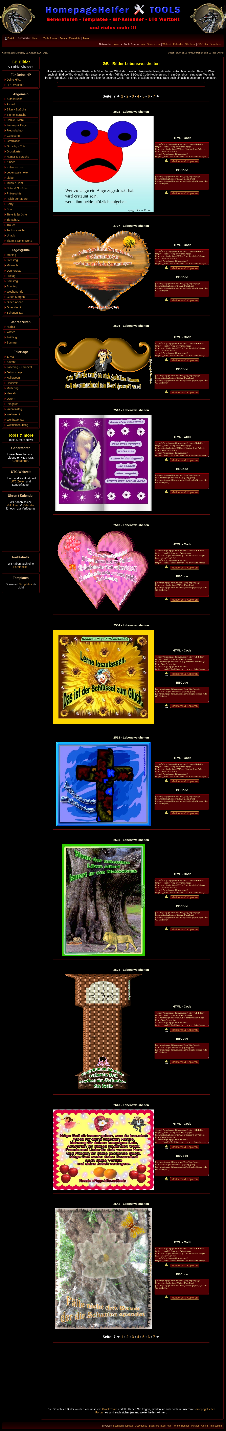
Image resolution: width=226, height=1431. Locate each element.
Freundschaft (15, 130)
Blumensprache (16, 114)
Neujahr (12, 393)
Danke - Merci (15, 120)
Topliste (129, 1425)
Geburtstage (14, 372)
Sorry (10, 204)
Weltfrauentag (15, 419)
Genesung (13, 135)
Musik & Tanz (15, 183)
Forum (63, 38)
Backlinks (154, 1425)
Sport (10, 209)
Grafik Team (109, 1409)
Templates (215, 44)
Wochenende (15, 291)
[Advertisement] (131, 1376)
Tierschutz (13, 219)
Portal (10, 38)
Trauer (11, 225)
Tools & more (50, 38)
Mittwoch (12, 265)
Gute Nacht (14, 307)
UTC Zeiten (18, 481)
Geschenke (141, 1425)
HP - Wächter (15, 84)
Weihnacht (13, 414)
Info (143, 44)
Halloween (13, 377)
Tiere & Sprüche (17, 214)
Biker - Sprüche (16, 109)
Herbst (11, 326)
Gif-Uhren (190, 44)
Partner (195, 1425)
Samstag (12, 281)
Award (86, 38)
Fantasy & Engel (17, 125)
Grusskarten (14, 151)
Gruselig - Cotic (16, 146)
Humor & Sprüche (18, 156)
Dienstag (12, 260)
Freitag (11, 275)
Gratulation (13, 141)
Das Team (166, 1425)
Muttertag (13, 388)
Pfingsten (12, 404)
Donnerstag (14, 270)
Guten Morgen (16, 296)
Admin (204, 1425)
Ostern (11, 398)
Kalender (178, 44)
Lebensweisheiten (18, 172)
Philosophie (14, 193)
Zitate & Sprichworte (19, 240)
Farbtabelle (20, 566)
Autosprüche (15, 99)
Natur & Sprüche (17, 188)
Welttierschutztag (17, 425)
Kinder (11, 162)
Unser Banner (181, 1425)
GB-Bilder (203, 44)
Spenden (118, 1425)
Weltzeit (166, 44)
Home (35, 38)
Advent (11, 362)
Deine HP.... (14, 79)
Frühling (12, 337)
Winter (11, 332)
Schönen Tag (15, 312)
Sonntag (12, 286)
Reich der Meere (17, 198)
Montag (11, 254)
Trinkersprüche (16, 230)
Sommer (12, 342)
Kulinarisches (15, 167)
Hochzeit (12, 383)
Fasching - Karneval (19, 367)
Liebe (10, 177)
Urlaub (11, 235)
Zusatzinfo (74, 38)
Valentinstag (14, 409)
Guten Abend (15, 302)
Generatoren (154, 44)
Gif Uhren (13, 505)
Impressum (216, 1425)
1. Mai (10, 356)
